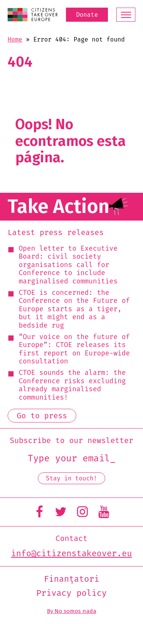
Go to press (42, 416)
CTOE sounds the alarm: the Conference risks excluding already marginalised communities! (72, 385)
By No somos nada (71, 611)
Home (15, 39)
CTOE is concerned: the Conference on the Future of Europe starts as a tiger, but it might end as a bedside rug (74, 309)
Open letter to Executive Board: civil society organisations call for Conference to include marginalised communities (68, 265)
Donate (87, 15)
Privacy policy (71, 593)
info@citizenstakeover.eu (71, 553)
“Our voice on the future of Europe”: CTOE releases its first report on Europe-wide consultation (74, 349)
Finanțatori (71, 579)
